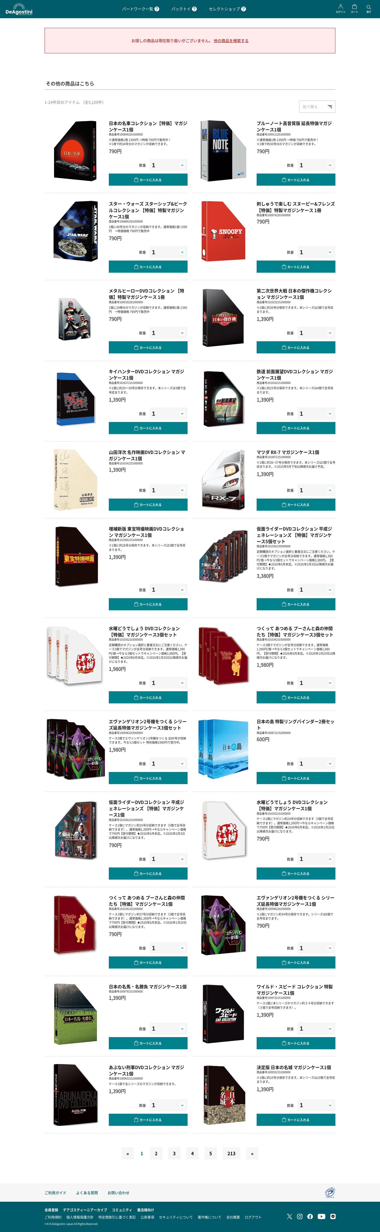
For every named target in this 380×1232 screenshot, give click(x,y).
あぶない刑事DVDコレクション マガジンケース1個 (146, 1070)
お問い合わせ (118, 1192)
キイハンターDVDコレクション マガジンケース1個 (146, 374)
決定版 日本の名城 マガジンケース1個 (294, 1067)
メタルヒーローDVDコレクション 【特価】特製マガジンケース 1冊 (146, 293)
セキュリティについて (176, 1217)
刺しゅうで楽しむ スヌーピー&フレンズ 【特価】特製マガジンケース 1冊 (296, 206)
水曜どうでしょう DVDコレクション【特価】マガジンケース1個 (292, 805)
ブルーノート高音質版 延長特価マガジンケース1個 (294, 126)
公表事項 (147, 1217)
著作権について (210, 1217)
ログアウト (253, 1217)
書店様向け (145, 1209)
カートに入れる (151, 179)
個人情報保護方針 (80, 1217)
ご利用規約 (53, 1217)
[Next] (252, 1153)
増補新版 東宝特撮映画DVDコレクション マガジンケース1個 (146, 531)
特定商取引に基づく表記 (117, 1217)
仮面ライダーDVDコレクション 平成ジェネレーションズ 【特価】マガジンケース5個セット (294, 534)
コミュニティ (122, 1209)
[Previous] (128, 1153)
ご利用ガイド (55, 1192)
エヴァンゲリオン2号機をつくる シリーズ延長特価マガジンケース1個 (295, 900)
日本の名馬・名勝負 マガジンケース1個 (148, 986)
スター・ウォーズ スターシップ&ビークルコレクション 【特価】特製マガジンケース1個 (148, 209)
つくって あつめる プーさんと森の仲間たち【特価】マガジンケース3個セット (295, 631)
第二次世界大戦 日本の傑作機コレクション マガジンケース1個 (294, 293)
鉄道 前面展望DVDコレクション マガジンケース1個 (295, 374)
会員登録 (51, 1209)
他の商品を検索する (231, 40)
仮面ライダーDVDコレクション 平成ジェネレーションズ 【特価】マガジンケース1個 (146, 808)
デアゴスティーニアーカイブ (85, 1209)
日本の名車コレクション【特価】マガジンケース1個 (148, 126)
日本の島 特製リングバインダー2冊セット (295, 724)
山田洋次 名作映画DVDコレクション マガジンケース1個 (147, 455)
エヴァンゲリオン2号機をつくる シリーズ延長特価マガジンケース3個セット (148, 724)
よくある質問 (87, 1192)
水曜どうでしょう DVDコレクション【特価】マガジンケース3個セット (144, 631)
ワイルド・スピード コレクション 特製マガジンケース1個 (295, 989)
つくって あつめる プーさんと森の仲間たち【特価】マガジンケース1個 (147, 900)
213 (232, 1153)
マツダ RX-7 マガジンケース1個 (288, 452)
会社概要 (233, 1217)
